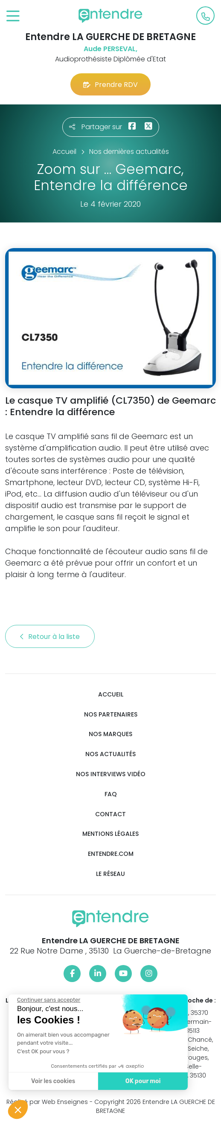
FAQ (111, 794)
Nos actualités (110, 754)
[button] (18, 1109)
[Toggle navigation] (13, 16)
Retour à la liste (49, 636)
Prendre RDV (110, 85)
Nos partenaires (110, 714)
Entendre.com (111, 854)
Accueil (110, 694)
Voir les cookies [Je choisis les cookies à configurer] (53, 1081)
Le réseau (110, 874)
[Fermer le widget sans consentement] (48, 1000)
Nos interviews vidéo (110, 774)
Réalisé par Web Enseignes (47, 1102)
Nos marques (110, 734)
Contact (110, 814)
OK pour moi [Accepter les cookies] (142, 1081)
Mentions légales (110, 834)
